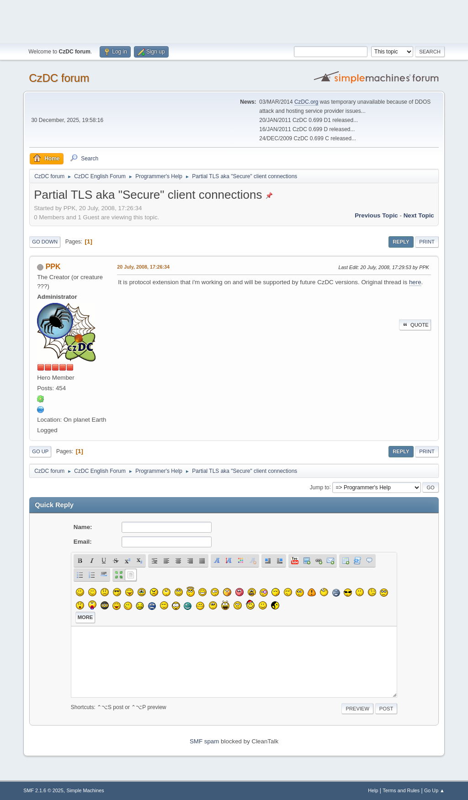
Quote (415, 325)
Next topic (419, 215)
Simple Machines (85, 790)
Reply (401, 241)
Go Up (40, 451)
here (415, 282)
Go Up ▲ (434, 790)
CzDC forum (59, 78)
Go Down (45, 241)
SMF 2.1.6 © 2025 (43, 790)
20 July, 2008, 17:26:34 (143, 267)
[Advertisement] (234, 20)
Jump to (320, 487)
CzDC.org (306, 102)
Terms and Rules (401, 790)
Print (427, 241)
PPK (53, 266)
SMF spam (204, 741)
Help (373, 790)
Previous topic (376, 215)
